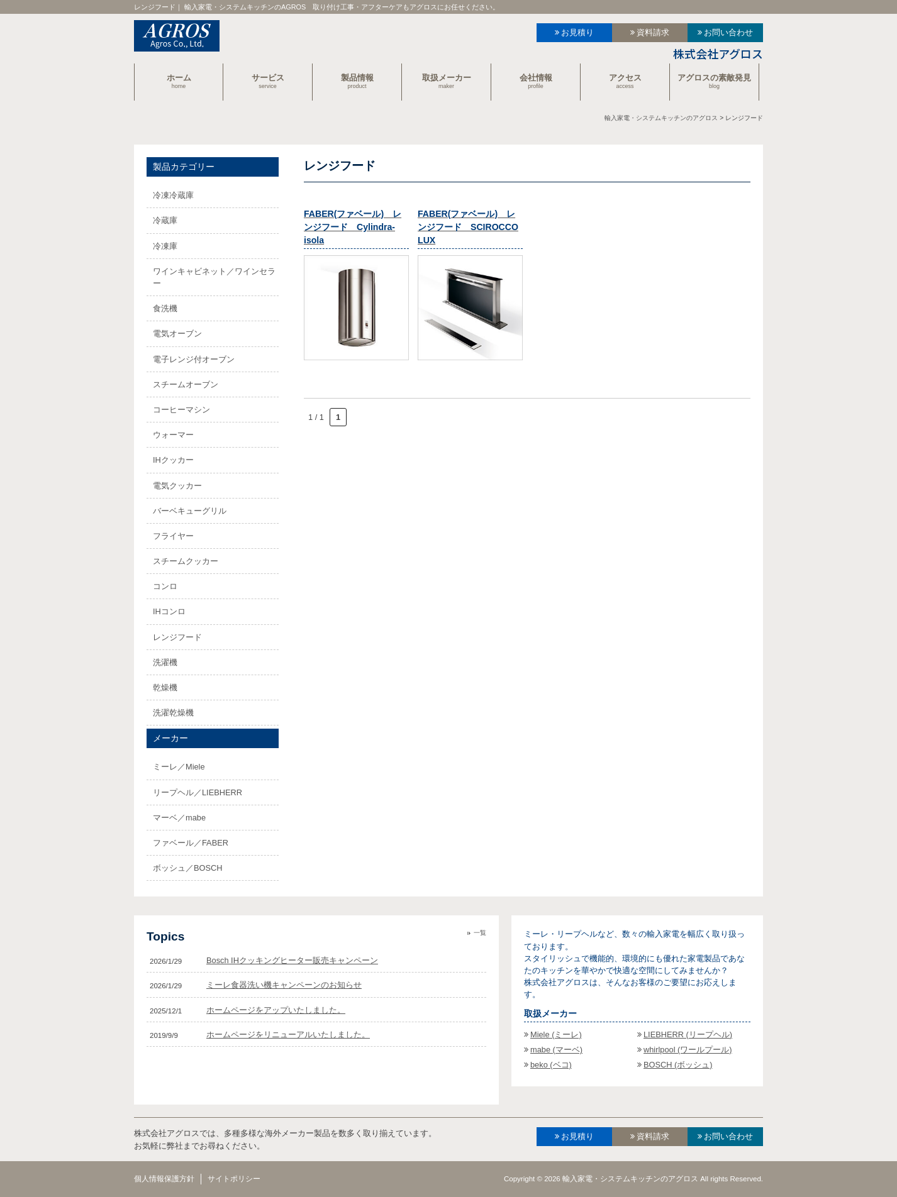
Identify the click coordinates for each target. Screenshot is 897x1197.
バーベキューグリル (189, 511)
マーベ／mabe (179, 817)
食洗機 (165, 308)
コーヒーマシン (181, 409)
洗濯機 (165, 662)
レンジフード (177, 637)
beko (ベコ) (551, 1064)
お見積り (577, 32)
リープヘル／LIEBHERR (197, 792)
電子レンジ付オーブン (194, 359)
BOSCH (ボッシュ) (678, 1064)
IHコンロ (169, 611)
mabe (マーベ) (556, 1049)
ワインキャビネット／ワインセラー (214, 277)
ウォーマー (173, 434)
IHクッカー (173, 460)
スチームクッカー (185, 561)
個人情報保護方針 (164, 1179)
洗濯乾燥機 (173, 712)
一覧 (480, 932)
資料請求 (653, 32)
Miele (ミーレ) (556, 1034)
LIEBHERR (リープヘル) (688, 1034)
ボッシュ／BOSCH (188, 868)
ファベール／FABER (190, 842)
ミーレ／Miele (179, 766)
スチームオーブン (185, 384)
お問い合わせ (728, 32)
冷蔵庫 (165, 220)
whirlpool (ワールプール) (688, 1049)
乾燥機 (165, 687)
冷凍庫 (165, 246)
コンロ (165, 586)
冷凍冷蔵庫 (173, 195)
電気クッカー (177, 485)
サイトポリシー (234, 1179)
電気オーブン (177, 333)
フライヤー (173, 536)
